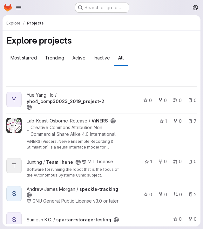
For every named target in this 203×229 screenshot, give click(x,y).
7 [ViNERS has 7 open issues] (192, 121)
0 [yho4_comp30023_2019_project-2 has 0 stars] (147, 100)
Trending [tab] (54, 57)
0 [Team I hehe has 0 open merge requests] (177, 161)
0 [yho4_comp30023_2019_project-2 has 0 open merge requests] (177, 100)
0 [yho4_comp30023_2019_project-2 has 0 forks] (162, 100)
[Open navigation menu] (19, 8)
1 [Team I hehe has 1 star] (148, 161)
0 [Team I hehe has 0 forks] (162, 161)
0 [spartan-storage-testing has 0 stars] (177, 219)
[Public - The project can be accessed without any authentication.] (29, 107)
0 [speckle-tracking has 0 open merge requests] (177, 194)
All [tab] (121, 57)
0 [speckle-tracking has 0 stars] (148, 194)
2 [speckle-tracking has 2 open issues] (192, 194)
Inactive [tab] (102, 57)
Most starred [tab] (23, 57)
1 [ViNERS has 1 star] (163, 121)
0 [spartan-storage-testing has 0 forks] (192, 219)
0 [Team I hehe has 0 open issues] (192, 161)
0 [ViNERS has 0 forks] (177, 121)
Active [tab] (78, 57)
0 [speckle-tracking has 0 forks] (163, 194)
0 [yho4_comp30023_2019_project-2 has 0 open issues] (192, 100)
